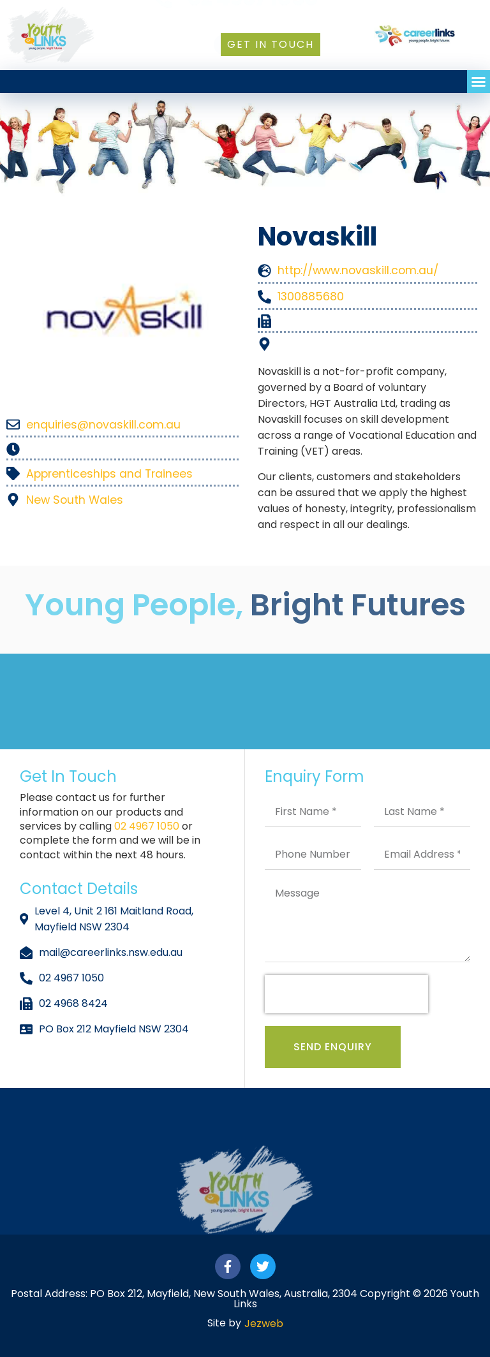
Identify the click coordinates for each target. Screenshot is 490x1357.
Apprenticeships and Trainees (109, 473)
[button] (478, 81)
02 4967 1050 (148, 826)
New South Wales (74, 500)
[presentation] (346, 994)
